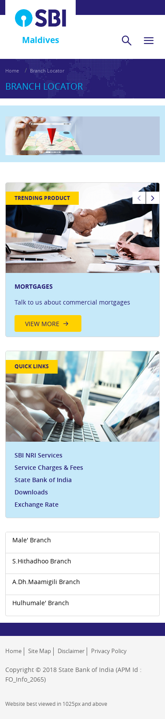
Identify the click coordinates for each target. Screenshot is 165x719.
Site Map (39, 651)
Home (12, 70)
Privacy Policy (109, 651)
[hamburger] (149, 40)
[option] (82, 260)
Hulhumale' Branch (40, 603)
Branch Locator (47, 70)
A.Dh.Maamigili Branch (46, 581)
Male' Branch (31, 540)
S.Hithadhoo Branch (41, 561)
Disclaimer (71, 651)
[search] (127, 40)
